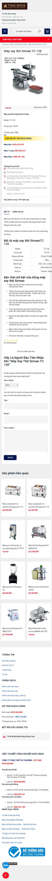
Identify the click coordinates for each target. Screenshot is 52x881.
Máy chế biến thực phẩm (18, 44)
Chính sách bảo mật (10, 691)
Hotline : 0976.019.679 (15, 194)
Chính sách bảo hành (10, 687)
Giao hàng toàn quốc (15, 172)
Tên (6, 400)
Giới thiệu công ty (8, 661)
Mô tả (7, 212)
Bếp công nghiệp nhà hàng (12, 820)
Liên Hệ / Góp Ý (8, 665)
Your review (9, 428)
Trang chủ (5, 44)
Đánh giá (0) (17, 212)
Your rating (8, 380)
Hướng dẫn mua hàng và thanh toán (16, 700)
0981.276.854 (20, 717)
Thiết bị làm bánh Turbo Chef (13, 20)
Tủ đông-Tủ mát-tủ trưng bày (13, 833)
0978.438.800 (16, 712)
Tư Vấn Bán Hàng (9, 14)
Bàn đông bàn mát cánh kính (13, 838)
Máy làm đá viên (29, 824)
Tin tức (5, 674)
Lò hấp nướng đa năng (11, 815)
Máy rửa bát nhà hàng (11, 829)
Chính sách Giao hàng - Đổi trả (14, 696)
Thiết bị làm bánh (28, 829)
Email (7, 414)
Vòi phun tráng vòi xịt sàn (12, 843)
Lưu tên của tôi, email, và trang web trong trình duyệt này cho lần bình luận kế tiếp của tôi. (25, 393)
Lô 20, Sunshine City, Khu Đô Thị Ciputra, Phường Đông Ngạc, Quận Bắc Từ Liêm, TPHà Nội (26, 177)
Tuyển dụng (6, 670)
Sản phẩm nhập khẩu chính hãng (20, 168)
